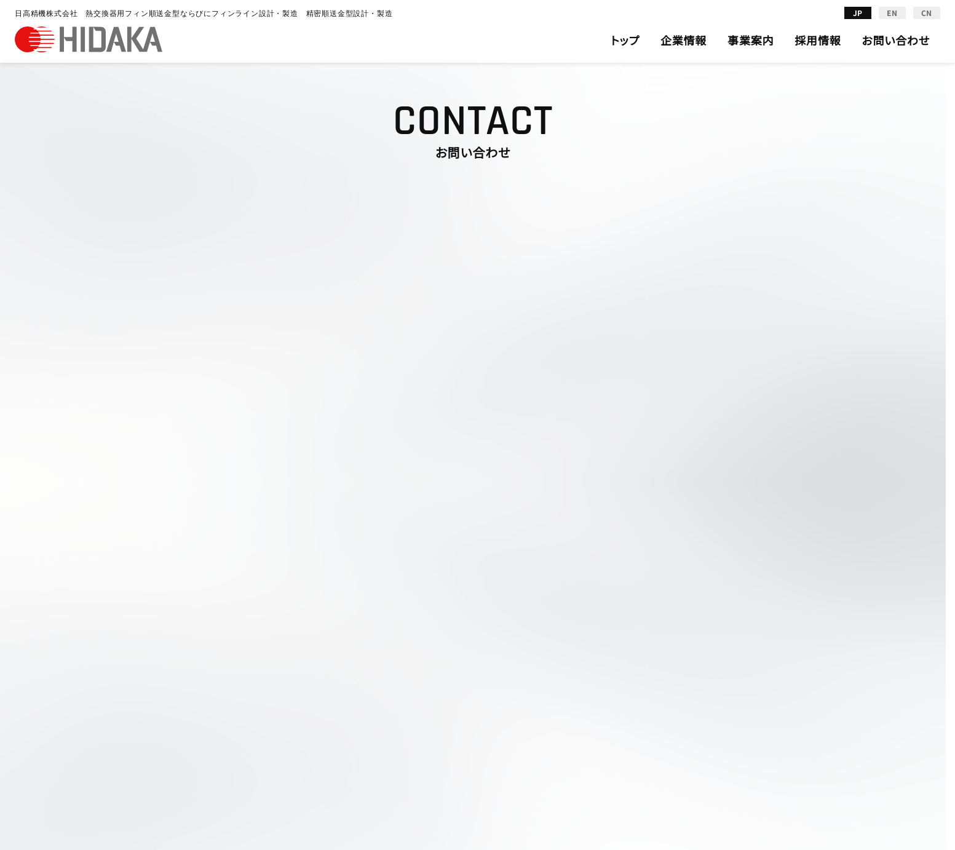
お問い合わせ (896, 40)
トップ (625, 40)
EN (892, 12)
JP (858, 12)
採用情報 (818, 40)
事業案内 (750, 40)
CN (927, 12)
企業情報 (683, 40)
